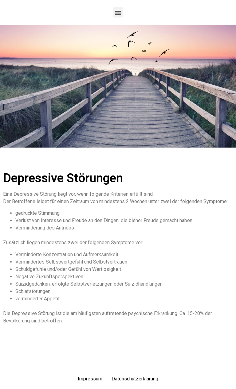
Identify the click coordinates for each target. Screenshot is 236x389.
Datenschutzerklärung (135, 379)
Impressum (90, 379)
